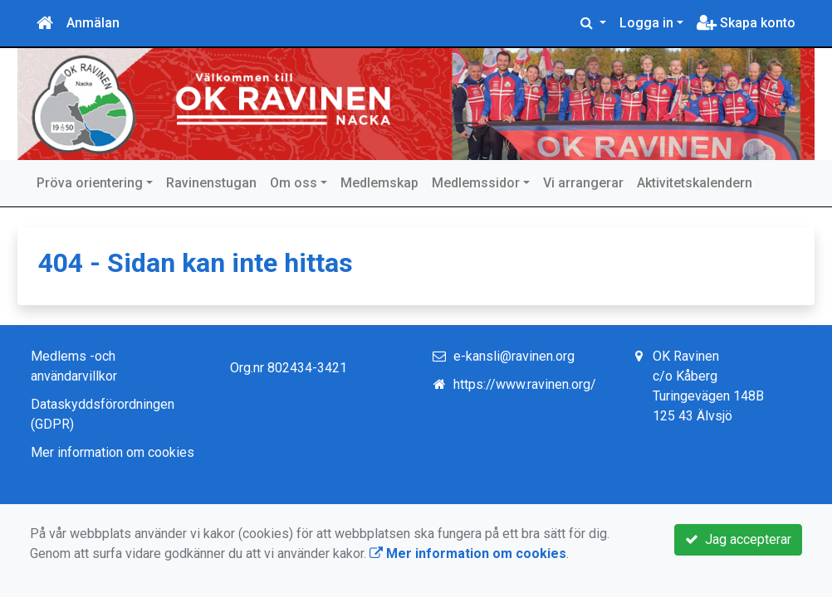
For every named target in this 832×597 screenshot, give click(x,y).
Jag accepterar (738, 539)
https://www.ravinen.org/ (524, 384)
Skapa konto (746, 23)
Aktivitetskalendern (694, 183)
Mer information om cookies (112, 452)
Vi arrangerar (583, 183)
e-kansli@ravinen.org (514, 356)
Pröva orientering (90, 183)
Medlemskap (379, 183)
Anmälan (93, 23)
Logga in (646, 23)
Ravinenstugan (211, 183)
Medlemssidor (476, 183)
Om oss (293, 183)
